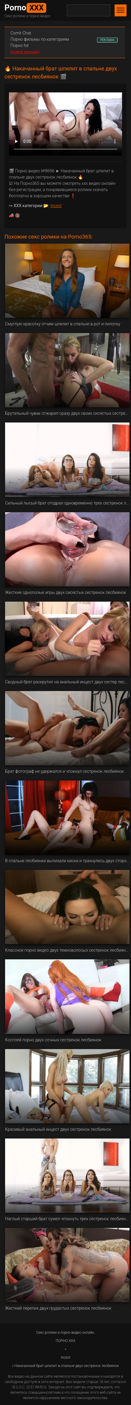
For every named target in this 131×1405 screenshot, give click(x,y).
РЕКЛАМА (107, 40)
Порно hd (19, 45)
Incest (55, 205)
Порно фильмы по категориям (39, 39)
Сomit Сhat (20, 33)
